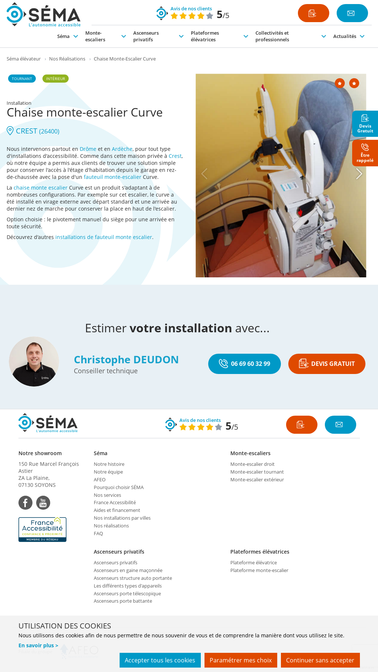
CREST (33, 131)
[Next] (359, 173)
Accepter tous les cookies (159, 660)
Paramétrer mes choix (240, 660)
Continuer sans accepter (320, 660)
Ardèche (122, 148)
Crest (175, 155)
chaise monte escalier (41, 187)
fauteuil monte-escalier (112, 176)
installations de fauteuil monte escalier (103, 236)
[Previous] (204, 173)
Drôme (88, 148)
